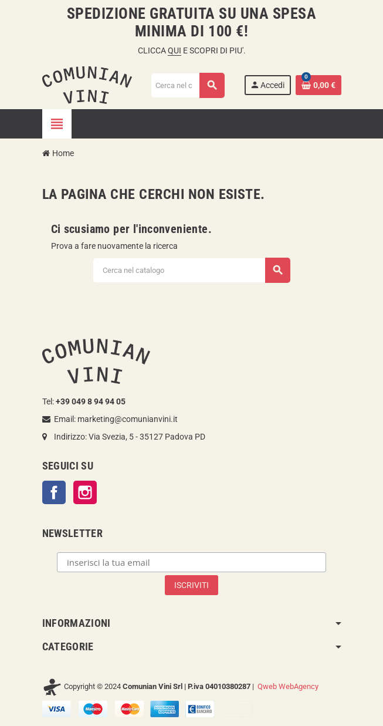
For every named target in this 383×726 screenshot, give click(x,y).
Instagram (85, 492)
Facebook (54, 492)
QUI (174, 50)
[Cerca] (187, 85)
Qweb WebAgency (287, 686)
